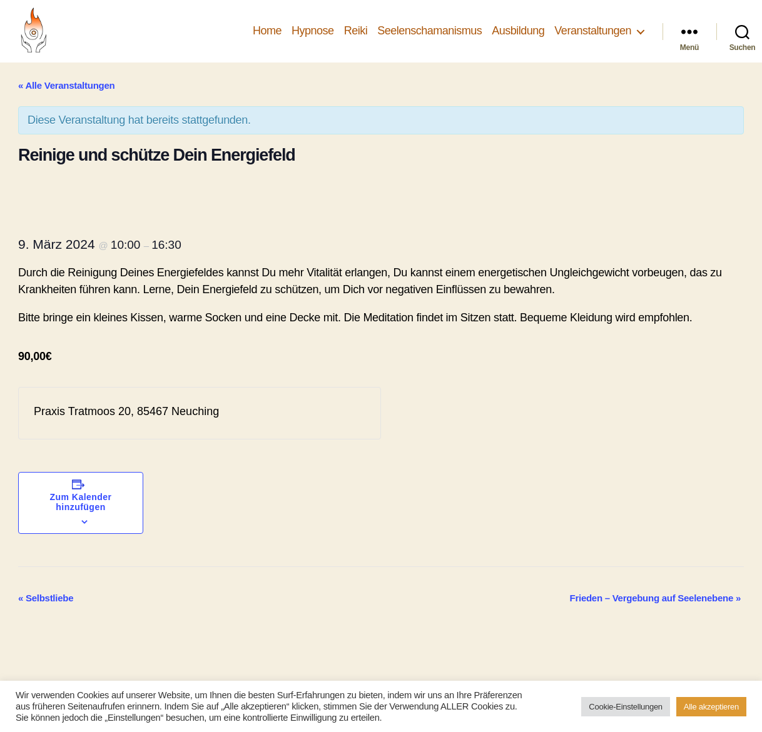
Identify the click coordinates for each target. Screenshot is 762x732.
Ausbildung (518, 30)
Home (267, 30)
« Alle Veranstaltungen (66, 85)
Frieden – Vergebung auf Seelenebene (655, 598)
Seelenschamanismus (429, 30)
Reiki (356, 30)
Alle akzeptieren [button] (711, 706)
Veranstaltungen (592, 30)
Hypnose (313, 30)
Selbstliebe (45, 598)
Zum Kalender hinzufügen (81, 502)
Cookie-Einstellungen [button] (625, 706)
